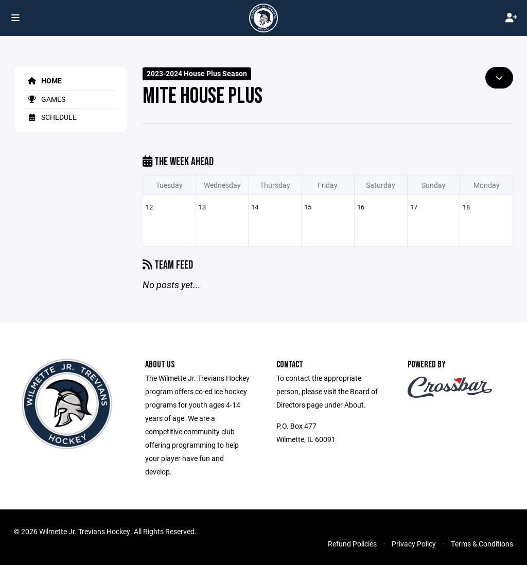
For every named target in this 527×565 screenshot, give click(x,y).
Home (43, 80)
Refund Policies (352, 544)
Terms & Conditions (482, 544)
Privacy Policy (414, 544)
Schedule (50, 117)
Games (44, 99)
